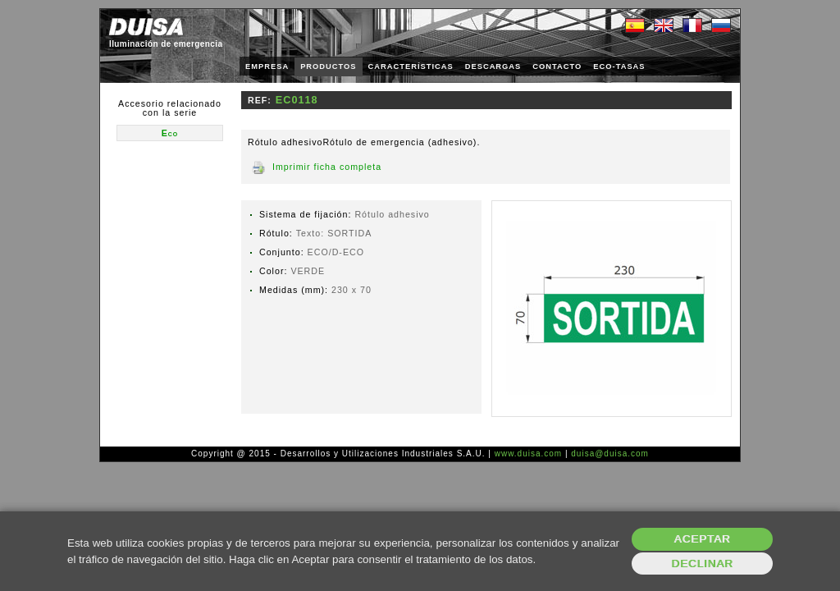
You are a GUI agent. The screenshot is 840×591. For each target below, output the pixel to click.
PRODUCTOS (328, 66)
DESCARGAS (493, 66)
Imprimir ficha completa (326, 167)
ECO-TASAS (619, 66)
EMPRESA (267, 66)
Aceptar (702, 539)
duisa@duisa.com (610, 453)
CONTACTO (557, 66)
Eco (170, 133)
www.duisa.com (528, 453)
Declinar (702, 563)
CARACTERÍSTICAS (411, 66)
